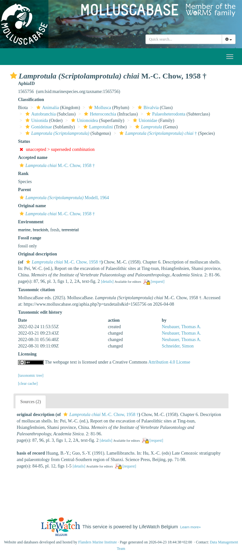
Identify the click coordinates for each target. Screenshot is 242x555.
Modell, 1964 (63, 197)
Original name (32, 205)
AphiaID (26, 83)
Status (24, 141)
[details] (107, 281)
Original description (37, 254)
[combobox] (183, 39)
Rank (23, 173)
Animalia (47, 107)
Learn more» (190, 527)
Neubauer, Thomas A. (181, 326)
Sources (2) (30, 401)
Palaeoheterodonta (165, 114)
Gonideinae (38, 127)
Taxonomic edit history (40, 312)
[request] (157, 281)
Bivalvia (147, 107)
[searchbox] (185, 39)
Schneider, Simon (178, 346)
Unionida (36, 120)
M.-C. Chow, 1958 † (56, 165)
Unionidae (144, 120)
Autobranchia (40, 114)
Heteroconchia (99, 114)
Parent (24, 189)
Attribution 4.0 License (169, 362)
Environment (30, 221)
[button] (13, 75)
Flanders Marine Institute (97, 542)
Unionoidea (84, 120)
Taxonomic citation (36, 289)
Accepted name (32, 157)
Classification (31, 99)
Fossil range (29, 238)
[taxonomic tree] (30, 375)
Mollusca (99, 107)
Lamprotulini (97, 127)
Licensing (27, 354)
